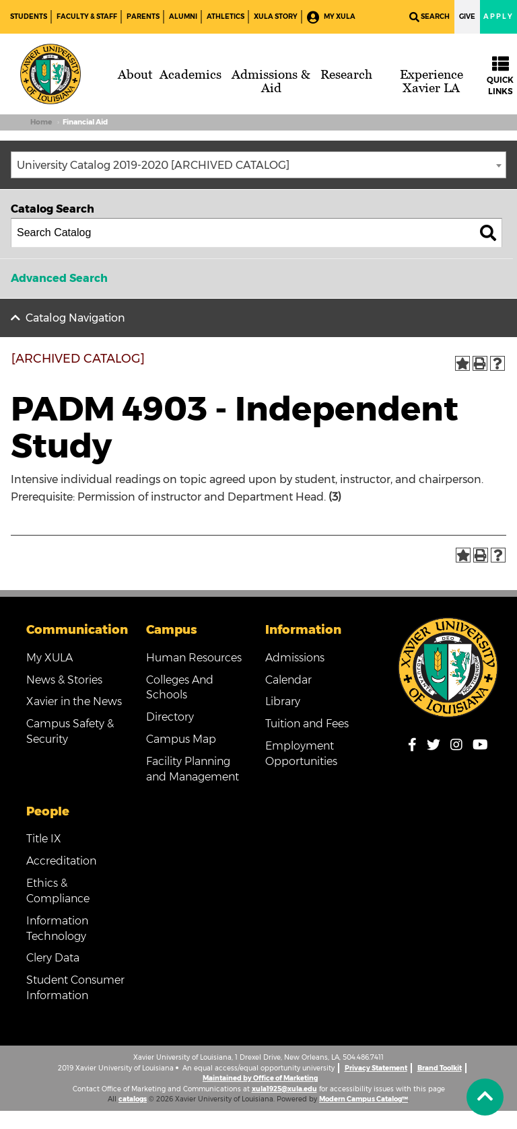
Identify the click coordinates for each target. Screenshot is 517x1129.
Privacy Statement (376, 1068)
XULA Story (276, 16)
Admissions (294, 657)
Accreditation (61, 860)
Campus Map (181, 739)
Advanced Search (59, 278)
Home (41, 122)
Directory (170, 717)
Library (282, 701)
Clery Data (52, 957)
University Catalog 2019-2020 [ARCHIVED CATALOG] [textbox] (153, 165)
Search (429, 17)
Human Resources (194, 657)
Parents (143, 16)
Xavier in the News (74, 701)
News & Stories (64, 679)
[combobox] (258, 164)
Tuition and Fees (307, 723)
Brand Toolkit (439, 1068)
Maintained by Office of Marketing (260, 1078)
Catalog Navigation (75, 318)
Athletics (225, 16)
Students (28, 16)
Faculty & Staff (87, 16)
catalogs (132, 1099)
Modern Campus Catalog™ (363, 1099)
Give (467, 16)
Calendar (288, 679)
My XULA (331, 17)
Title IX (43, 838)
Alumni (183, 16)
